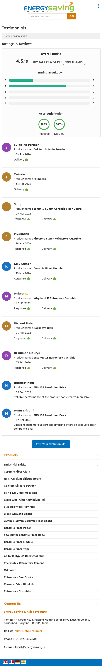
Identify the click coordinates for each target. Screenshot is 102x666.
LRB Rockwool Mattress (19, 506)
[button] (28, 631)
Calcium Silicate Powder (20, 485)
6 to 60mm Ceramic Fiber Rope (24, 535)
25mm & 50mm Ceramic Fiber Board (28, 521)
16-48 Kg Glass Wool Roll (20, 492)
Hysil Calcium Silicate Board (22, 478)
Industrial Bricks (15, 464)
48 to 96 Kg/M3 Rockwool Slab (24, 556)
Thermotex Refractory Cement (24, 563)
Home (7, 35)
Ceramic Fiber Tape (17, 549)
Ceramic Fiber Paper (17, 528)
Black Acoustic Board (18, 514)
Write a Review (73, 61)
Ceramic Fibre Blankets (19, 584)
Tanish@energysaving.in (30, 647)
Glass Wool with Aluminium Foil (24, 499)
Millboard (10, 570)
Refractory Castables (17, 591)
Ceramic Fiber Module (18, 542)
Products (11, 455)
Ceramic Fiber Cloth (17, 471)
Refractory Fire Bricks (18, 577)
